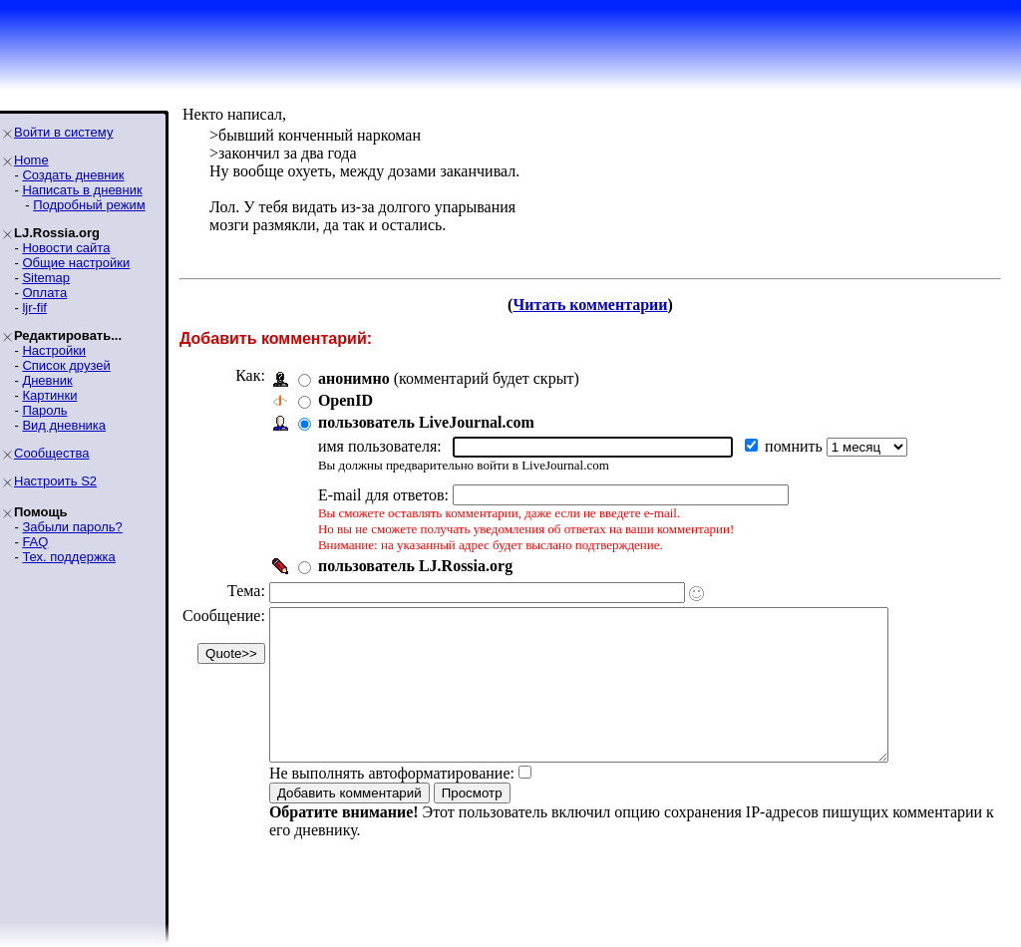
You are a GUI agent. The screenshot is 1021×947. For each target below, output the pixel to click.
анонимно (354, 378)
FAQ (35, 541)
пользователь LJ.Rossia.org (415, 565)
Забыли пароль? (72, 526)
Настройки (54, 350)
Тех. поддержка (68, 556)
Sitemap (46, 277)
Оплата (44, 292)
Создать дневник (73, 174)
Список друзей (66, 365)
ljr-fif (34, 307)
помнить (796, 446)
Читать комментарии (589, 304)
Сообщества (52, 453)
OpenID (345, 400)
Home (31, 160)
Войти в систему (63, 132)
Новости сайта (66, 247)
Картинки (49, 395)
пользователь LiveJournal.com (426, 422)
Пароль (44, 410)
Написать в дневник (82, 189)
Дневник (47, 380)
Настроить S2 (55, 481)
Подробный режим (89, 204)
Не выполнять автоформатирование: (391, 802)
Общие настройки (76, 262)
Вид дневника (64, 425)
